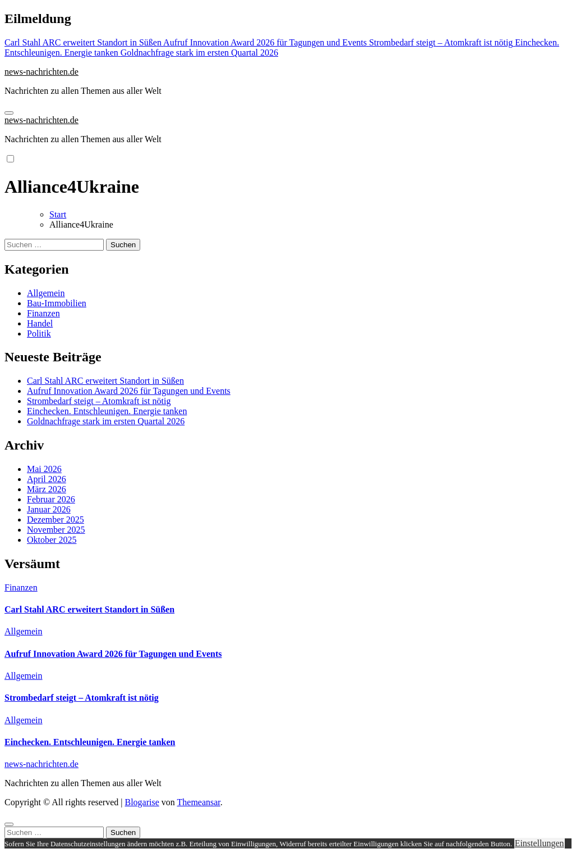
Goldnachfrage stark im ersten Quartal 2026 (106, 421)
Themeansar (198, 802)
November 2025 (56, 529)
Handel (40, 323)
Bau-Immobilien (56, 303)
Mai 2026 (44, 469)
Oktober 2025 (51, 540)
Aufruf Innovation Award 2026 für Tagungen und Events (129, 391)
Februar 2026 (51, 499)
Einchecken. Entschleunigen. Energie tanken (107, 411)
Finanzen (43, 313)
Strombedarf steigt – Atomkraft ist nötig (99, 401)
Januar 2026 (49, 509)
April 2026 (46, 479)
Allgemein (46, 293)
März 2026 (46, 489)
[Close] (8, 824)
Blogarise (142, 802)
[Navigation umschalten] (8, 113)
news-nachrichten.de (41, 71)
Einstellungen (539, 843)
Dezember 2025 (55, 519)
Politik (39, 333)
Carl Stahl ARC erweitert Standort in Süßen (105, 380)
